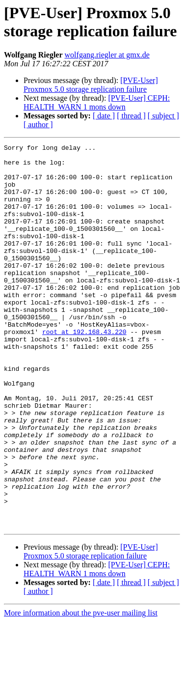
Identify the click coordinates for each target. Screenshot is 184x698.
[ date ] (104, 116)
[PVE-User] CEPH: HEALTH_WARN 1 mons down (97, 102)
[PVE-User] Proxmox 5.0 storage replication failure (91, 84)
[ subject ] (163, 116)
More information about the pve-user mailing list (81, 689)
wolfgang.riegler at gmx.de (107, 55)
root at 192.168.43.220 (84, 369)
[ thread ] (131, 116)
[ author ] (38, 124)
